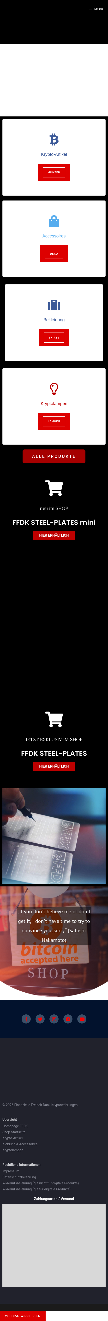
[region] (54, 80)
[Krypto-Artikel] (54, 139)
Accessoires (54, 236)
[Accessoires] (54, 221)
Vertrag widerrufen (23, 1316)
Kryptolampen (54, 403)
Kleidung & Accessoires (19, 1144)
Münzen (54, 172)
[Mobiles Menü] (94, 9)
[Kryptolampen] (54, 389)
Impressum (10, 1171)
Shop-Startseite (13, 1132)
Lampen (54, 421)
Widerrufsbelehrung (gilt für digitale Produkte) (37, 1189)
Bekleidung (54, 319)
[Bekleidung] (54, 305)
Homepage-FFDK (15, 1126)
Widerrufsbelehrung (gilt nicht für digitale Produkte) (41, 1183)
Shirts (54, 337)
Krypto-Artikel (54, 154)
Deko (54, 253)
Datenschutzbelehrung (19, 1177)
